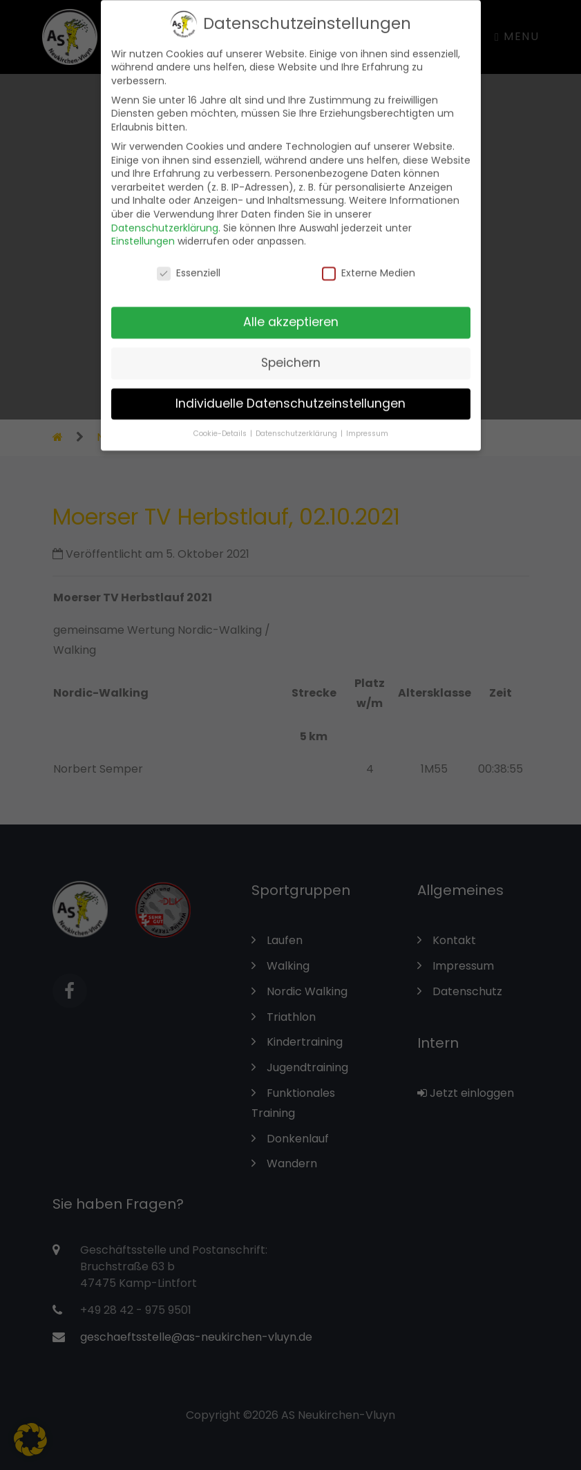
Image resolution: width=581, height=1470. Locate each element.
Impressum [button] (367, 424)
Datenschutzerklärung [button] (297, 424)
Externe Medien (368, 264)
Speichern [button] (291, 354)
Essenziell (188, 264)
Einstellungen (143, 232)
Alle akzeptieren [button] (291, 313)
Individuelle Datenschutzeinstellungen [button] (290, 394)
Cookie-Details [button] (221, 424)
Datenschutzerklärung (164, 218)
